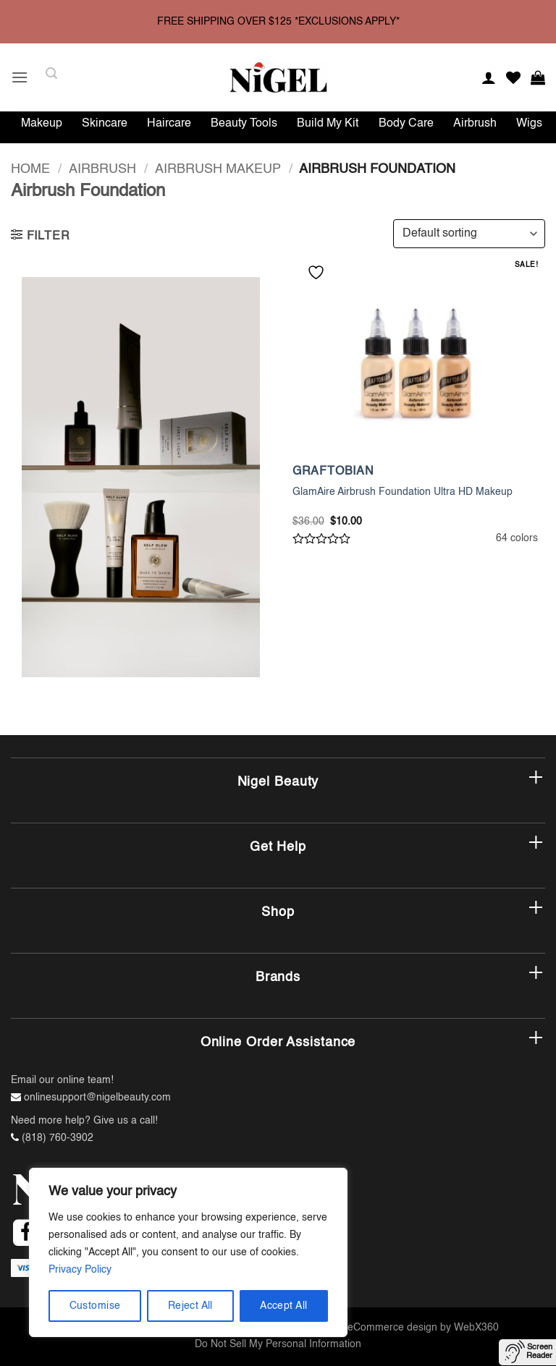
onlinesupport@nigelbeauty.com (97, 1098)
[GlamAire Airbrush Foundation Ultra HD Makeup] (415, 360)
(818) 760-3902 (57, 1138)
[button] (19, 77)
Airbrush (475, 124)
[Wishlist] (513, 77)
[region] (188, 1252)
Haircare (169, 124)
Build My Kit (327, 124)
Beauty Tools (244, 124)
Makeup (41, 124)
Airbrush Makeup (218, 169)
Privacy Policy (80, 1270)
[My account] (488, 77)
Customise (95, 1306)
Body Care (406, 124)
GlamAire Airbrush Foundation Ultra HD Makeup (402, 492)
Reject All (190, 1306)
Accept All (283, 1306)
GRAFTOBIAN (333, 472)
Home (30, 169)
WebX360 (476, 1328)
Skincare (104, 124)
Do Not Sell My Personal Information (278, 1344)
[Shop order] (469, 233)
